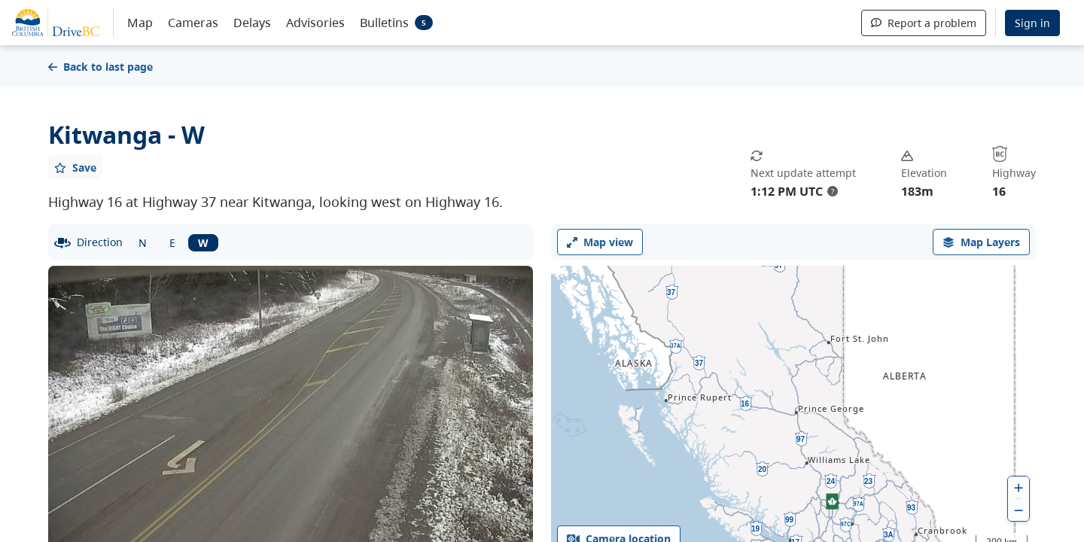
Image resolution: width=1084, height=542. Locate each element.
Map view (600, 242)
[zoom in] (1018, 487)
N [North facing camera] (143, 243)
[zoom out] (1018, 510)
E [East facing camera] (172, 243)
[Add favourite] (75, 167)
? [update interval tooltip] (832, 191)
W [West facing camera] (203, 243)
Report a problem (923, 23)
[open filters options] (981, 242)
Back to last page (100, 66)
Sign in (1032, 23)
